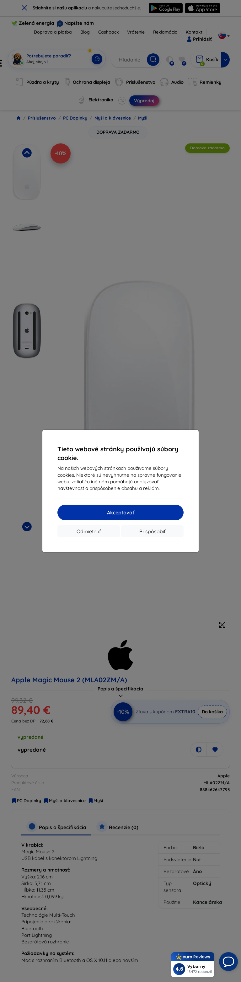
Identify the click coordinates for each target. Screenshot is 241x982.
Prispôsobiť (152, 531)
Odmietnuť (89, 531)
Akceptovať (120, 512)
